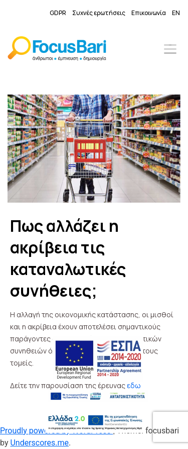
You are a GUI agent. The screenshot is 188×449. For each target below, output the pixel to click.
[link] (57, 50)
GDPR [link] (58, 13)
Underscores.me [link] (39, 442)
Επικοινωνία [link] (148, 13)
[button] (170, 50)
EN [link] (176, 13)
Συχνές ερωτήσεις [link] (98, 13)
